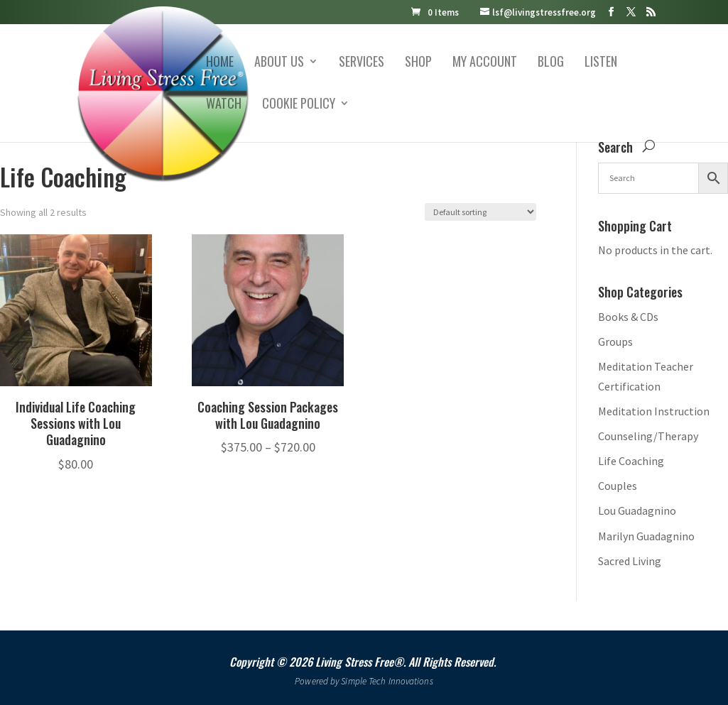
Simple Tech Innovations (387, 681)
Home (220, 63)
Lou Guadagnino (637, 510)
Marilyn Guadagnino (646, 536)
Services (361, 63)
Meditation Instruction (654, 411)
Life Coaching (631, 461)
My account (484, 63)
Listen (601, 63)
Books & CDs (628, 317)
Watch (223, 105)
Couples (617, 486)
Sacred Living (629, 561)
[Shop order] (480, 212)
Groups (615, 341)
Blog (551, 63)
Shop (418, 63)
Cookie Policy (298, 105)
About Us (279, 63)
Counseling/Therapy (648, 436)
